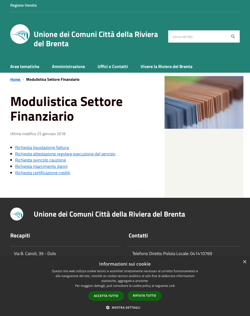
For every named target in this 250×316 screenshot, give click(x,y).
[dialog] (125, 286)
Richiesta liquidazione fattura (42, 147)
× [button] (244, 262)
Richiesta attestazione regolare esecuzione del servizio (65, 154)
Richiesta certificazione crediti (42, 172)
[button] (125, 307)
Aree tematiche (24, 66)
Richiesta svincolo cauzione (40, 160)
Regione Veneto (23, 5)
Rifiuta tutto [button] (144, 295)
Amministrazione (68, 66)
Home (15, 79)
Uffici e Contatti (113, 66)
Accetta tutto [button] (106, 296)
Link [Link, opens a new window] (172, 286)
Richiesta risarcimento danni (41, 166)
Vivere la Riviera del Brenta (166, 66)
